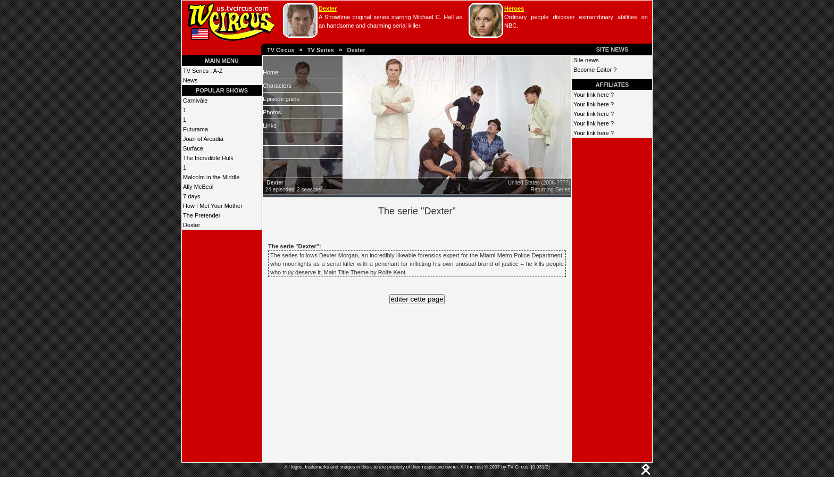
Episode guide (281, 99)
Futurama (195, 129)
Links (270, 125)
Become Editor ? (594, 69)
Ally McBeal (198, 186)
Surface (193, 148)
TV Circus (280, 50)
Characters (277, 85)
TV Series (320, 50)
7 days (191, 196)
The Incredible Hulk (208, 158)
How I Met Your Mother (213, 206)
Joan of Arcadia (203, 139)
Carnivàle (195, 100)
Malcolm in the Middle (211, 177)
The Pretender (201, 215)
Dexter (328, 8)
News (190, 80)
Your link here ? (593, 94)
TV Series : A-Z (203, 71)
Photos (272, 112)
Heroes (514, 8)
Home (270, 72)
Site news (586, 60)
